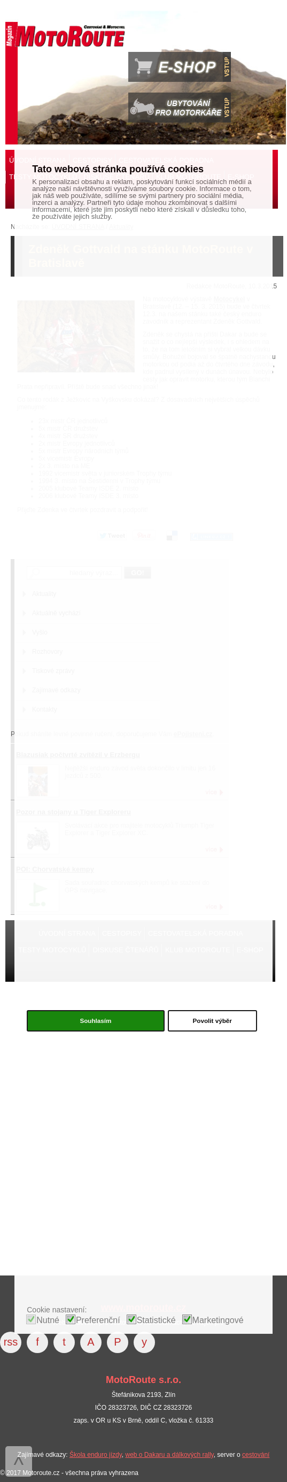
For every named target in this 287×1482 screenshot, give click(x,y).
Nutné (47, 1320)
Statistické (156, 1320)
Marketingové (218, 1320)
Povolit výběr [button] (212, 1020)
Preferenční (98, 1320)
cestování (255, 1454)
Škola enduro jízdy (95, 1454)
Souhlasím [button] (95, 1020)
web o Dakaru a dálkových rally (169, 1454)
